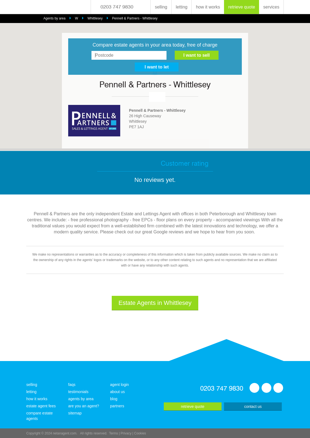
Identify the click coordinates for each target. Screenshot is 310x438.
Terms (113, 433)
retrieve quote (241, 7)
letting (182, 7)
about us (117, 392)
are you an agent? (83, 406)
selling (161, 7)
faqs (71, 384)
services (271, 7)
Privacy (126, 433)
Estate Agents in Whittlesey (155, 302)
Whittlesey (94, 18)
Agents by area (54, 18)
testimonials (78, 392)
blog (113, 399)
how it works (208, 7)
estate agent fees (41, 406)
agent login (119, 384)
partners (117, 406)
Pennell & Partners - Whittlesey (134, 18)
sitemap (75, 413)
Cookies (140, 433)
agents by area (81, 399)
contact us (253, 406)
